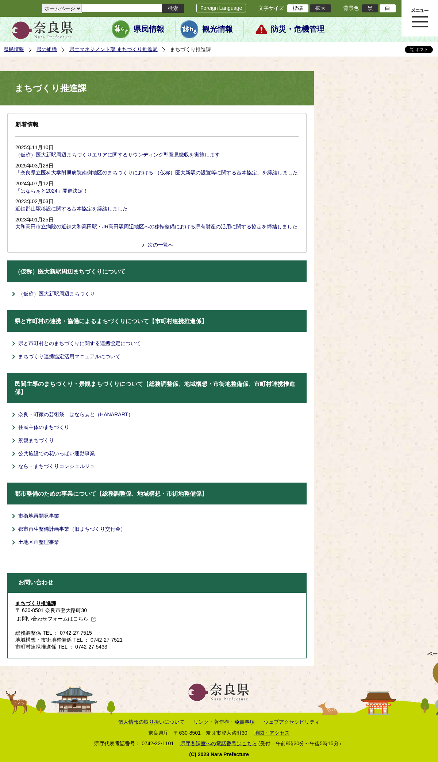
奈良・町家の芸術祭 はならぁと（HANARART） (75, 414)
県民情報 (149, 29)
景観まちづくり (36, 440)
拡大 (320, 8)
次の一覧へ (160, 245)
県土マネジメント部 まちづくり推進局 (113, 49)
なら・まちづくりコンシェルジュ (56, 466)
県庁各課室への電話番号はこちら (218, 743)
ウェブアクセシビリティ (292, 722)
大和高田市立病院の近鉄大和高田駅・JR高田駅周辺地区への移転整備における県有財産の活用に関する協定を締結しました (156, 226)
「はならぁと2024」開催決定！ (51, 191)
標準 (298, 8)
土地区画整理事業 (38, 542)
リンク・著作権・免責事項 (224, 722)
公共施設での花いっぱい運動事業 (56, 453)
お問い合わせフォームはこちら (56, 619)
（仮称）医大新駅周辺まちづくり (56, 294)
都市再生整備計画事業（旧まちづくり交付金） (72, 529)
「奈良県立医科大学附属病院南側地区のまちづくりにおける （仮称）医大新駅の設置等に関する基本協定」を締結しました (156, 172)
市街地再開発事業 (38, 516)
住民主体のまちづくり (43, 427)
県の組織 (46, 49)
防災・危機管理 (297, 29)
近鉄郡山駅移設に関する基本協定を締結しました (71, 209)
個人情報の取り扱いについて (151, 722)
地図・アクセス (272, 733)
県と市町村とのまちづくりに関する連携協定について (79, 343)
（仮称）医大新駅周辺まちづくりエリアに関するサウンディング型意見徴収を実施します (117, 155)
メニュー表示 (420, 18)
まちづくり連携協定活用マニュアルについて (69, 356)
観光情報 (217, 29)
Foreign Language (221, 8)
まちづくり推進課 (35, 603)
